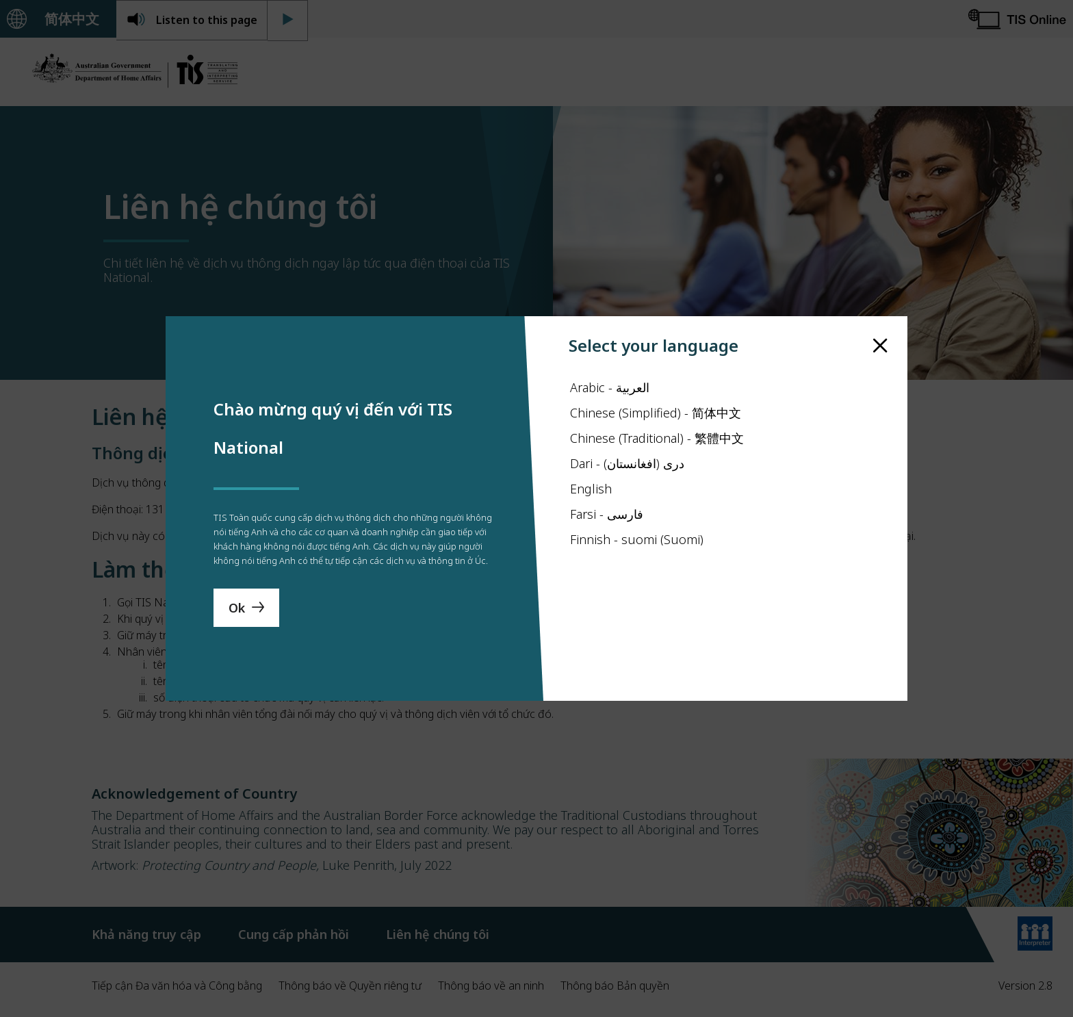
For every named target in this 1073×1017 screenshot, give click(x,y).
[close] (880, 312)
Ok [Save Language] (237, 641)
